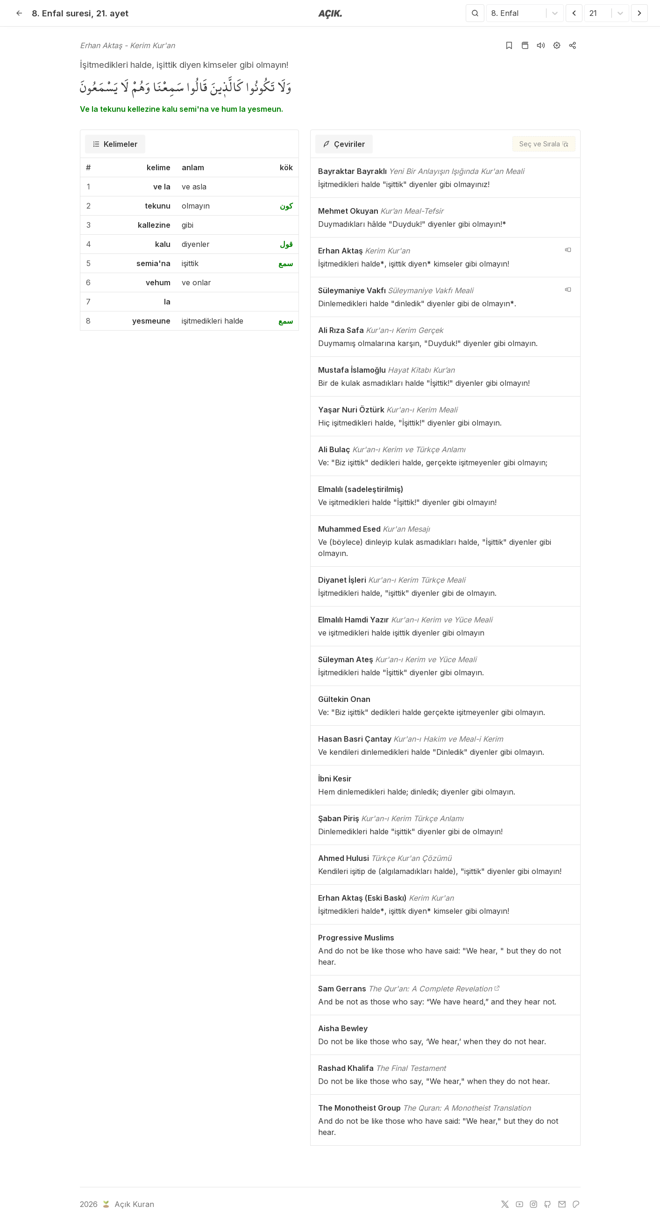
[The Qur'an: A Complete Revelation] (497, 988)
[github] (547, 1204)
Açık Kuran (127, 1204)
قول (286, 244)
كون (286, 205)
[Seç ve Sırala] (543, 144)
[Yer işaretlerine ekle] (509, 45)
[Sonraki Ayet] (639, 13)
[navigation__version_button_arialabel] (568, 249)
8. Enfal (61, 13)
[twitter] (505, 1204)
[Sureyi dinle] (541, 45)
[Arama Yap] (475, 13)
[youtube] (519, 1204)
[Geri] (19, 13)
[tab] (115, 144)
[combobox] (492, 13)
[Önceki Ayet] (574, 13)
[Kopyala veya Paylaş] (573, 45)
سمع (285, 263)
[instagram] (533, 1204)
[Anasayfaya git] (330, 13)
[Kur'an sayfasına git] (525, 45)
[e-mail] (562, 1204)
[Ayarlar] (557, 45)
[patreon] (576, 1204)
